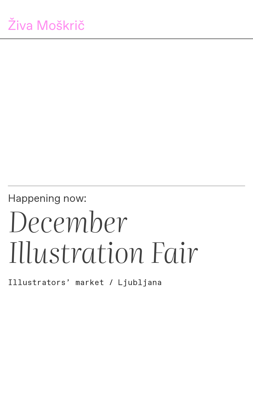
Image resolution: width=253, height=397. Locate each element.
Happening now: (47, 198)
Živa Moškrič (46, 26)
